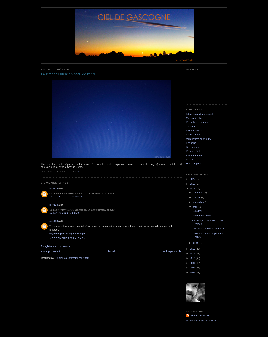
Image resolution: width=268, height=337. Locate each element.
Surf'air (190, 159)
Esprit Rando (193, 134)
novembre (198, 192)
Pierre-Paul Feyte (199, 315)
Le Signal (197, 211)
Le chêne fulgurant (202, 215)
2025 (193, 179)
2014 (193, 188)
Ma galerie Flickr (194, 118)
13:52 (76, 171)
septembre (199, 202)
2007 (193, 272)
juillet (196, 243)
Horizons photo (194, 163)
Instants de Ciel (194, 130)
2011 (193, 253)
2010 (193, 258)
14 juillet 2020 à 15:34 (65, 196)
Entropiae (191, 143)
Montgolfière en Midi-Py (198, 138)
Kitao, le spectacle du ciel (199, 114)
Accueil (111, 251)
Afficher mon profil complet (202, 321)
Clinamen (191, 126)
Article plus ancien (172, 251)
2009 (193, 263)
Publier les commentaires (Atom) (73, 258)
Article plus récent (50, 251)
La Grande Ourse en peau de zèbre (68, 74)
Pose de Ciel (193, 151)
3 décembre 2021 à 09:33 (67, 238)
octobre (197, 197)
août (195, 206)
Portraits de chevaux (197, 122)
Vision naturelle (194, 155)
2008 (193, 267)
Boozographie (193, 147)
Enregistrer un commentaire (55, 246)
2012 (193, 248)
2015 (193, 183)
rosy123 (53, 188)
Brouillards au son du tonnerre (208, 228)
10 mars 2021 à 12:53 (64, 212)
